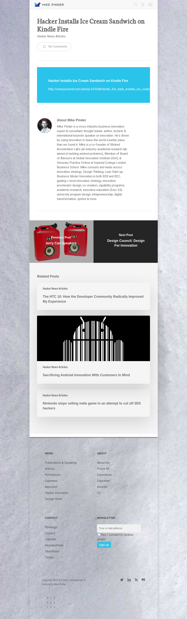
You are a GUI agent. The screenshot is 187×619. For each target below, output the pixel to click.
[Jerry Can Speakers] (61, 241)
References (52, 475)
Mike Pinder (60, 584)
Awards (102, 487)
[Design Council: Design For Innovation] (126, 241)
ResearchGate (54, 545)
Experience (104, 475)
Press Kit (103, 469)
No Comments (54, 47)
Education (103, 481)
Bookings (51, 527)
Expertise (51, 481)
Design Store (53, 499)
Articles (50, 469)
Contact (50, 533)
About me (103, 463)
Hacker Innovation (56, 493)
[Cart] (142, 4)
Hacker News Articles (51, 36)
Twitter (49, 557)
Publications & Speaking (60, 463)
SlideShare (52, 551)
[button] (150, 4)
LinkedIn (50, 539)
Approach (51, 487)
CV (99, 493)
